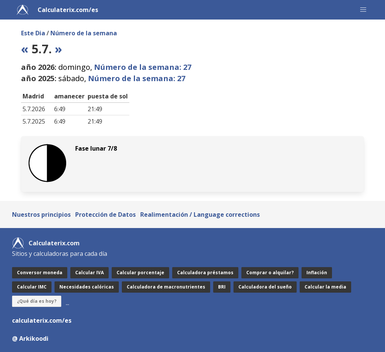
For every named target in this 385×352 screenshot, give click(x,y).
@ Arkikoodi (30, 338)
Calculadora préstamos (205, 272)
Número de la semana (83, 33)
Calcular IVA (89, 272)
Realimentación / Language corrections (200, 214)
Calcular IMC (32, 287)
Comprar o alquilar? (270, 272)
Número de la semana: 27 (142, 67)
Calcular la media (325, 287)
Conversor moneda (39, 272)
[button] (363, 10)
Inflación (316, 272)
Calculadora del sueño (265, 287)
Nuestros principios (41, 214)
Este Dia (33, 33)
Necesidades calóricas (86, 287)
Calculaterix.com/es (68, 10)
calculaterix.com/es (41, 320)
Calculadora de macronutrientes (166, 287)
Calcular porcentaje (140, 272)
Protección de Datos (105, 214)
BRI (222, 287)
